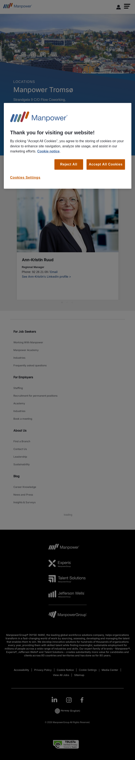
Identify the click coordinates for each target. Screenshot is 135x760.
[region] (67, 146)
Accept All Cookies (106, 164)
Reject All (68, 164)
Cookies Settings (25, 177)
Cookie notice (48, 151)
